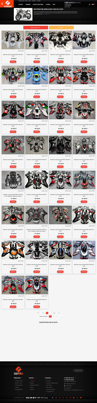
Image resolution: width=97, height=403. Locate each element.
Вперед (54, 312)
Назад (43, 312)
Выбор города (68, 6)
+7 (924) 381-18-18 (69, 4)
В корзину (13, 61)
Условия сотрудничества (52, 383)
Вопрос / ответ (18, 383)
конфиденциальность (70, 383)
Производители (18, 389)
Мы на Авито (49, 387)
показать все (46, 14)
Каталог (23, 4)
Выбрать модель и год (35, 27)
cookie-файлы (68, 385)
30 (50, 316)
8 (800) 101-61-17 (71, 2)
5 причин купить (19, 380)
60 (53, 316)
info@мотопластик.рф (70, 381)
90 (57, 316)
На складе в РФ (50, 391)
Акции (31, 387)
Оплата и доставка (41, 4)
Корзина (32, 389)
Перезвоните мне (78, 370)
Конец (59, 312)
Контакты (48, 380)
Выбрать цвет (61, 27)
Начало (38, 312)
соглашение (68, 388)
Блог (56, 4)
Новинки (30, 4)
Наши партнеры (19, 385)
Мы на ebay (49, 385)
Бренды (32, 383)
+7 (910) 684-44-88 (69, 5)
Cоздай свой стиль (34, 385)
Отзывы (51, 4)
